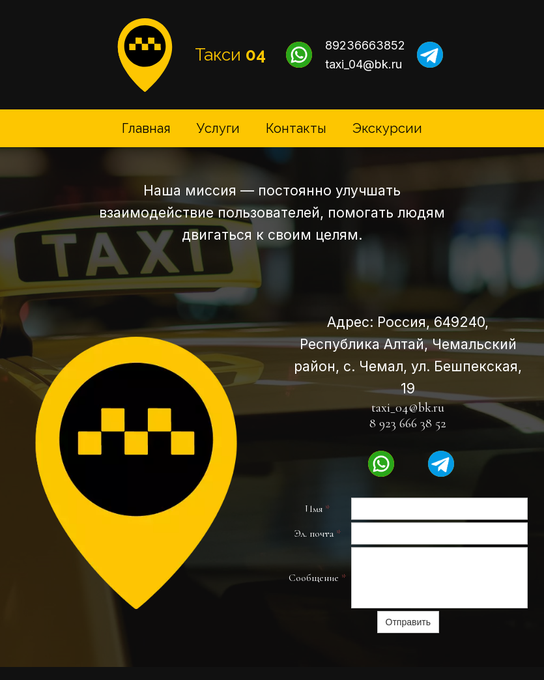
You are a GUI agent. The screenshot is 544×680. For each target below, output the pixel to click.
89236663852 (365, 45)
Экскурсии (387, 128)
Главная (146, 128)
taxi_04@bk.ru (363, 64)
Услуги (218, 128)
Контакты (296, 128)
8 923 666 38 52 (407, 423)
